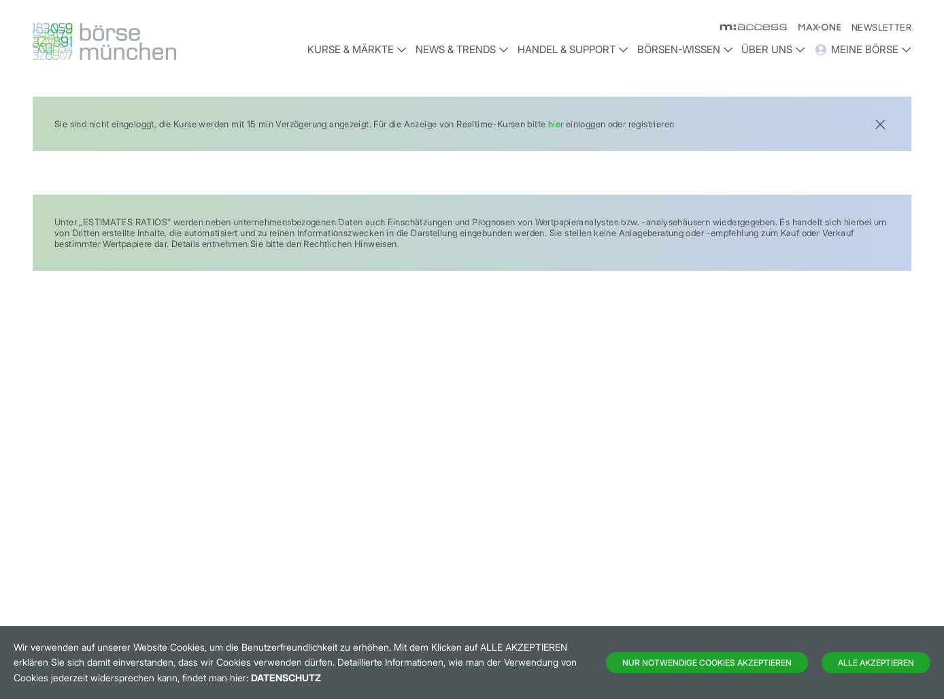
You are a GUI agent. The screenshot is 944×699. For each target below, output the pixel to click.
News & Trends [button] (462, 49)
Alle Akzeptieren (876, 662)
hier (556, 123)
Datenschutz (286, 677)
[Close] (880, 123)
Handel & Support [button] (573, 49)
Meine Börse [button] (862, 49)
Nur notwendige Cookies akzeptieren (707, 662)
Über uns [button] (773, 49)
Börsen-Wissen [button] (685, 49)
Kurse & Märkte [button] (357, 49)
